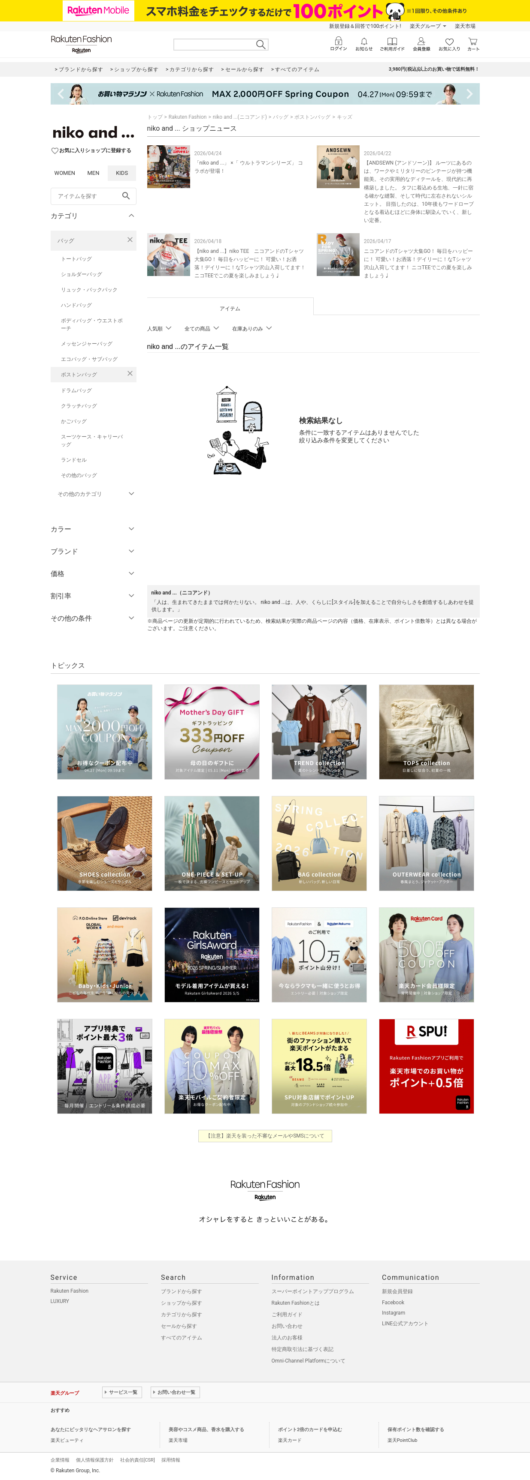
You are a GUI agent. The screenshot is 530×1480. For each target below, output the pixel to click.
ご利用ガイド (287, 1315)
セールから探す (179, 1326)
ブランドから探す (181, 1291)
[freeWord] (93, 196)
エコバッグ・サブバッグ (89, 359)
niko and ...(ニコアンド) (240, 117)
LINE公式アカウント (405, 1324)
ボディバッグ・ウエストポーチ (92, 324)
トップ (155, 117)
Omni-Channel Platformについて (309, 1361)
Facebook (393, 1303)
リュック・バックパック (89, 290)
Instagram (393, 1313)
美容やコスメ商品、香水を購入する (206, 1429)
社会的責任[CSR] (137, 1460)
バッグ (66, 240)
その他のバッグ (79, 475)
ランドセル (74, 460)
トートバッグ (76, 259)
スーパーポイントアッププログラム (313, 1291)
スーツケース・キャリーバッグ (92, 440)
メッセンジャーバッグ (86, 344)
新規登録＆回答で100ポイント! (365, 26)
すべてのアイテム (181, 1338)
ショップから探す (181, 1303)
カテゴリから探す (181, 1315)
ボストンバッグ (79, 375)
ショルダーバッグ (81, 274)
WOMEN (65, 173)
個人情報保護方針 (95, 1460)
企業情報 (60, 1460)
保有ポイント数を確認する (416, 1429)
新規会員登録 (397, 1291)
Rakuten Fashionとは (296, 1303)
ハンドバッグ (76, 305)
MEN (93, 173)
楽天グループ (425, 26)
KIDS (122, 173)
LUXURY (60, 1301)
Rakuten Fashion (188, 117)
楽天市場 (465, 26)
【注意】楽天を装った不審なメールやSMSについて (265, 1136)
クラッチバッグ (79, 406)
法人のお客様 (287, 1338)
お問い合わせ (287, 1326)
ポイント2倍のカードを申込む (310, 1429)
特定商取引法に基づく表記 (302, 1349)
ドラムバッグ (76, 390)
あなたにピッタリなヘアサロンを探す (91, 1429)
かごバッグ (74, 421)
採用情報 (170, 1460)
